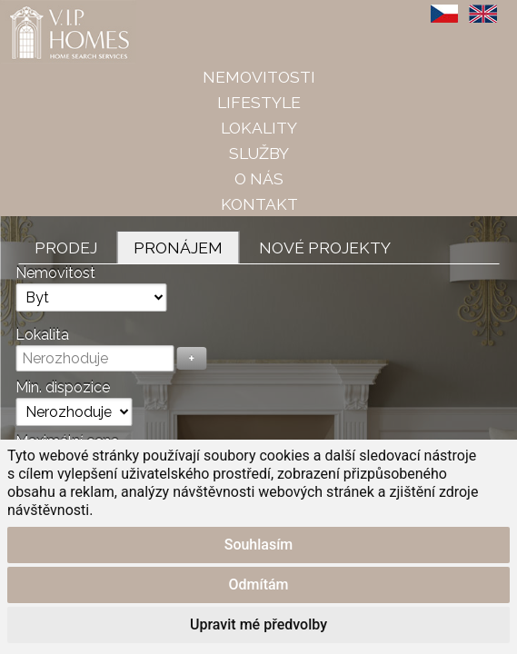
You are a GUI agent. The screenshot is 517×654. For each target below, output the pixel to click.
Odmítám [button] (258, 584)
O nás (258, 178)
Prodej (66, 247)
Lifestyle (259, 102)
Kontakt (259, 203)
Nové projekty (325, 247)
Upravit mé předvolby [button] (258, 624)
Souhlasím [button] (258, 544)
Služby (259, 153)
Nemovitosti (259, 76)
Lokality (259, 127)
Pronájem (178, 247)
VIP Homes (45, 10)
